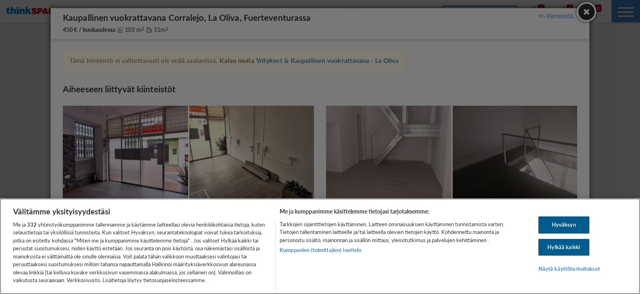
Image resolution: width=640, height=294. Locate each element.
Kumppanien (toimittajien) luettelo (320, 250)
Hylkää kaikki (563, 247)
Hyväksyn (564, 224)
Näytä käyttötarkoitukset (569, 268)
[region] (320, 246)
